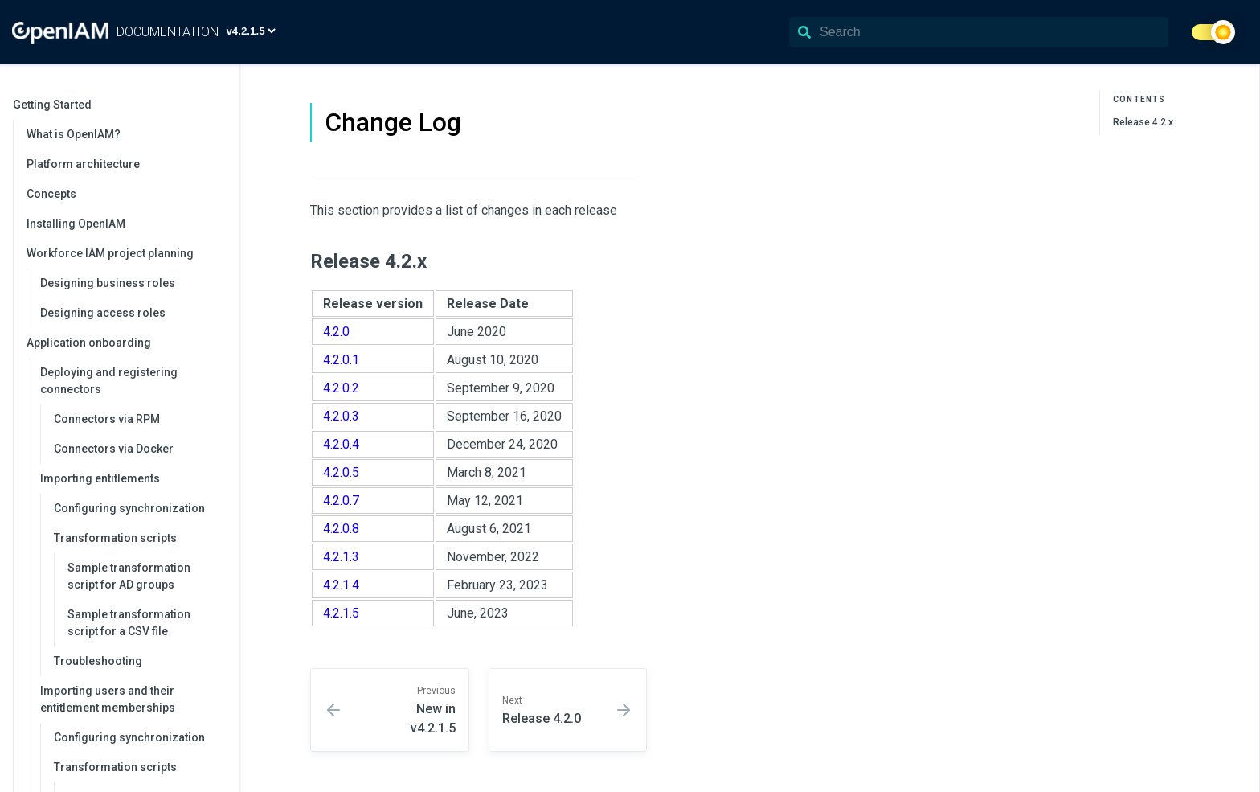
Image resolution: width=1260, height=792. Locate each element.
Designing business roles (107, 283)
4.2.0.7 (341, 500)
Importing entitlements (131, 478)
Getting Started (118, 104)
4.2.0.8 (341, 528)
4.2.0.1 (341, 359)
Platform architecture (83, 164)
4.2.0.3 (341, 416)
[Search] (978, 32)
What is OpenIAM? (74, 134)
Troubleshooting (98, 661)
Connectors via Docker (114, 448)
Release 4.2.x (1143, 122)
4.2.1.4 (341, 585)
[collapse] (218, 105)
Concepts (51, 193)
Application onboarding (125, 342)
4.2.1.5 (341, 613)
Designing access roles (103, 312)
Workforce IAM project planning (125, 253)
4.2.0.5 (341, 472)
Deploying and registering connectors (131, 381)
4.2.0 (336, 331)
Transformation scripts (138, 537)
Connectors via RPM (107, 418)
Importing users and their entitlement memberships (131, 699)
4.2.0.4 (341, 444)
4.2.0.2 (341, 388)
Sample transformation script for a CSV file (129, 623)
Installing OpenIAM (76, 223)
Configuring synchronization (129, 508)
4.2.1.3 (341, 556)
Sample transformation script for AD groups (129, 576)
